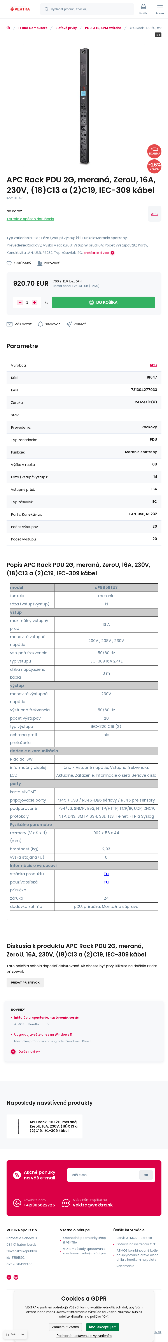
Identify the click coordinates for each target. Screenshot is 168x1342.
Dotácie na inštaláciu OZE (136, 1244)
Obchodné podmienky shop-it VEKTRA (85, 1240)
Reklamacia (125, 1266)
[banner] (20, 9)
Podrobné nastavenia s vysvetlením (84, 1336)
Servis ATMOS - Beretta (134, 1238)
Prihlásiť (146, 1175)
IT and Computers (32, 28)
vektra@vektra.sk (93, 1205)
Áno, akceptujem (103, 1327)
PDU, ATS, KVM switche (103, 28)
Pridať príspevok (25, 982)
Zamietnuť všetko (65, 1327)
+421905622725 (39, 1205)
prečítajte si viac (96, 253)
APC (154, 213)
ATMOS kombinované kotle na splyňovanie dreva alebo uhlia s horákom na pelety (138, 1255)
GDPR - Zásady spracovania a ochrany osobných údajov (84, 1251)
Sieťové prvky (66, 28)
